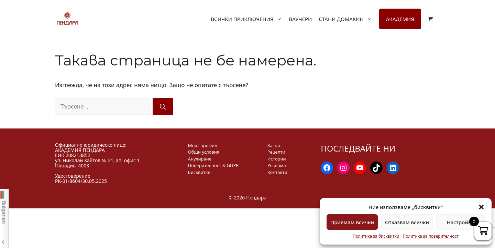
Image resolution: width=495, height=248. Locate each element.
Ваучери (300, 19)
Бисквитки (199, 172)
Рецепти (276, 152)
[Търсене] (163, 106)
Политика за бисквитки (376, 236)
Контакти (277, 172)
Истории (276, 159)
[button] (481, 207)
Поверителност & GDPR (213, 165)
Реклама (276, 165)
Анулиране (199, 159)
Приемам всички (352, 222)
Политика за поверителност (431, 236)
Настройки (460, 222)
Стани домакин (349, 19)
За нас (274, 145)
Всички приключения (250, 19)
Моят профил (202, 145)
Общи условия (204, 152)
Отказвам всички (407, 222)
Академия (400, 19)
